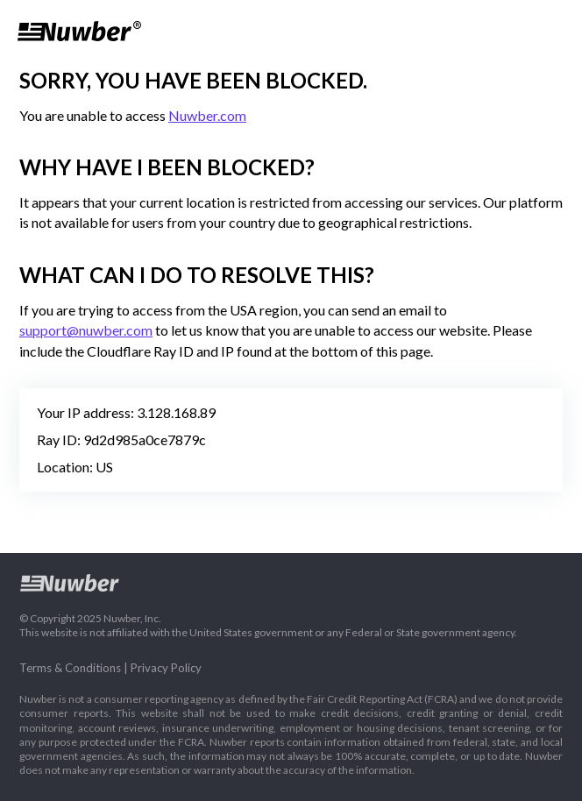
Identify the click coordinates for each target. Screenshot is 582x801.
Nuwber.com (207, 115)
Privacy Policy (166, 668)
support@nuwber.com (86, 330)
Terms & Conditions (70, 668)
